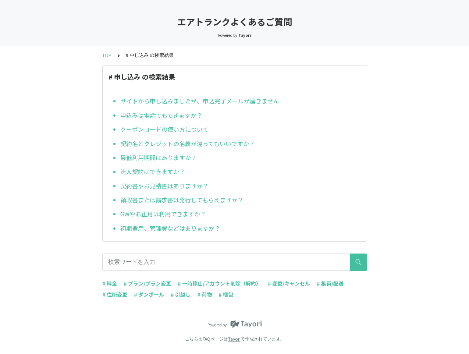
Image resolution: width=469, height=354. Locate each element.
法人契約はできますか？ (152, 171)
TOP (106, 55)
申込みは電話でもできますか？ (161, 115)
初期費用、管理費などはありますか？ (170, 228)
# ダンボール (149, 294)
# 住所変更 (114, 294)
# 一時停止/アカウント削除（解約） (219, 283)
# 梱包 (225, 294)
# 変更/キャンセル (289, 283)
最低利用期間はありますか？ (158, 157)
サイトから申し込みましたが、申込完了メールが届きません (199, 100)
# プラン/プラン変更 (147, 283)
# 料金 (109, 283)
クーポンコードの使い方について (164, 129)
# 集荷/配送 (330, 283)
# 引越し (181, 294)
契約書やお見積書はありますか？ (164, 185)
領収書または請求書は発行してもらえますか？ (182, 199)
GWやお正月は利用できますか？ (163, 213)
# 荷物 (204, 294)
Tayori (234, 339)
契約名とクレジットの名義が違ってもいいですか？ (187, 143)
